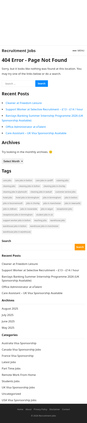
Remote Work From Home (19, 375)
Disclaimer (54, 409)
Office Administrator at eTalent (26, 127)
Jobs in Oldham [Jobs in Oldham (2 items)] (10, 209)
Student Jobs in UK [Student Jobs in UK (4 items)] (44, 214)
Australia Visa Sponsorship (19, 343)
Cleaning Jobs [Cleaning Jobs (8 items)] (9, 186)
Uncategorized (11, 394)
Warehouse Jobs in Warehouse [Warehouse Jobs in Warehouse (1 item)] (17, 231)
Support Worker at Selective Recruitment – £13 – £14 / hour (44, 109)
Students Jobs (11, 381)
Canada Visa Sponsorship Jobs (21, 349)
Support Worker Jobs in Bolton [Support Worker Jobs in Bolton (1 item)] (17, 220)
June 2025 (8, 321)
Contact (66, 409)
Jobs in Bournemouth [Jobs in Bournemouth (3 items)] (13, 203)
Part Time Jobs (11, 368)
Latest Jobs (9, 362)
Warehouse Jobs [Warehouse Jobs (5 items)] (57, 220)
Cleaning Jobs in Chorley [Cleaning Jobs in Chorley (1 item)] (54, 186)
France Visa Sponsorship (18, 356)
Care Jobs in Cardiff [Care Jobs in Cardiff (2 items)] (44, 180)
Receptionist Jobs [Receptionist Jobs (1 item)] (64, 209)
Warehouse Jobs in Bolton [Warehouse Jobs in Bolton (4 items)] (14, 226)
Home (20, 409)
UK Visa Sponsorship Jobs (18, 387)
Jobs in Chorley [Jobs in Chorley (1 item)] (33, 203)
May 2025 (8, 327)
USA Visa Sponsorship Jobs (19, 400)
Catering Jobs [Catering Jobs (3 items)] (62, 180)
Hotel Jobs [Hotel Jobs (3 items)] (7, 197)
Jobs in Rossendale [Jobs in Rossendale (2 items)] (28, 209)
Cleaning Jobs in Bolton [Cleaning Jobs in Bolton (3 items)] (29, 186)
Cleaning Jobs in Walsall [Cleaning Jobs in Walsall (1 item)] (41, 191)
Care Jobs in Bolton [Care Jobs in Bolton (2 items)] (23, 180)
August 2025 (10, 308)
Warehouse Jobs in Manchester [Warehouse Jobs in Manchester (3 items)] (44, 226)
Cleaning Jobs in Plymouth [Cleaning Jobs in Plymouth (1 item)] (15, 191)
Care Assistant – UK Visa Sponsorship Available (36, 133)
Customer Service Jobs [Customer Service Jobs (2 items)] (65, 191)
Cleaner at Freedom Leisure (24, 103)
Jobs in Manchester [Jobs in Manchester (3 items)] (52, 203)
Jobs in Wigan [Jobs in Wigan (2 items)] (47, 209)
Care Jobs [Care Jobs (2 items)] (7, 180)
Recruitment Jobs (19, 50)
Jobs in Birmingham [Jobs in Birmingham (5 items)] (52, 197)
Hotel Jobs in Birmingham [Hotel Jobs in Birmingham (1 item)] (27, 197)
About (28, 409)
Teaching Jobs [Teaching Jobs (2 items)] (40, 220)
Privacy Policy (40, 409)
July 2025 (8, 315)
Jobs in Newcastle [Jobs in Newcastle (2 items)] (72, 203)
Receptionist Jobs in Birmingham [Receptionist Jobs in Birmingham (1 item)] (18, 214)
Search (6, 241)
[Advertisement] (42, 23)
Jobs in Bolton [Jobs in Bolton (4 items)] (71, 197)
